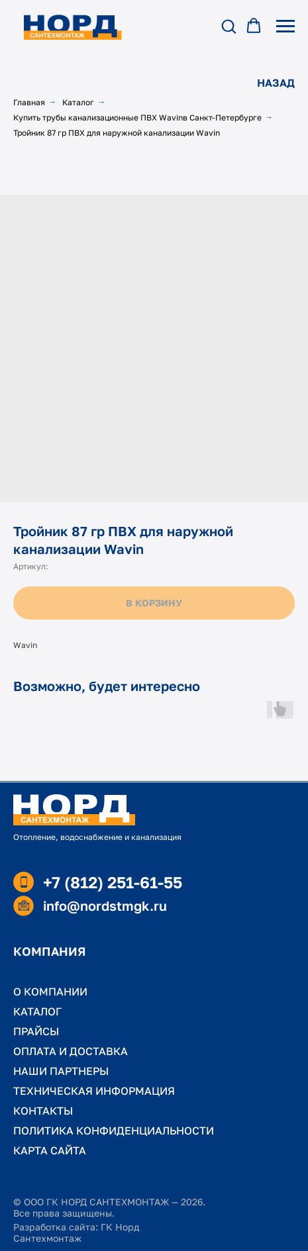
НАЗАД (276, 82)
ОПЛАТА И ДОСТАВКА (70, 1051)
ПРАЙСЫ (36, 1031)
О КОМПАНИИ (50, 991)
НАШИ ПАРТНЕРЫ (61, 1071)
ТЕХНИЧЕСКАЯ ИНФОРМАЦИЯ (94, 1090)
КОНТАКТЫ (43, 1110)
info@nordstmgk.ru (105, 905)
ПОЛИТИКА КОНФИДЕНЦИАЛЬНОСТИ (113, 1130)
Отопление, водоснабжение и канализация (97, 837)
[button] (228, 26)
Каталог (78, 102)
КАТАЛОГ (37, 1011)
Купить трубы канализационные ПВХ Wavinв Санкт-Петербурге (137, 117)
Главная (29, 102)
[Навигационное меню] (285, 26)
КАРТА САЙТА (49, 1150)
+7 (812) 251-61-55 (112, 882)
